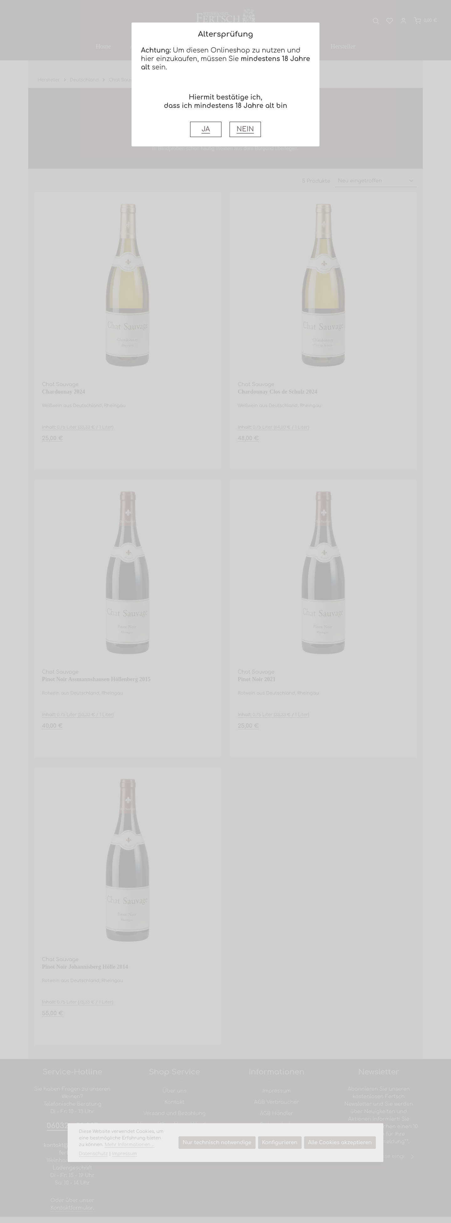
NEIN (245, 129)
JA (205, 129)
